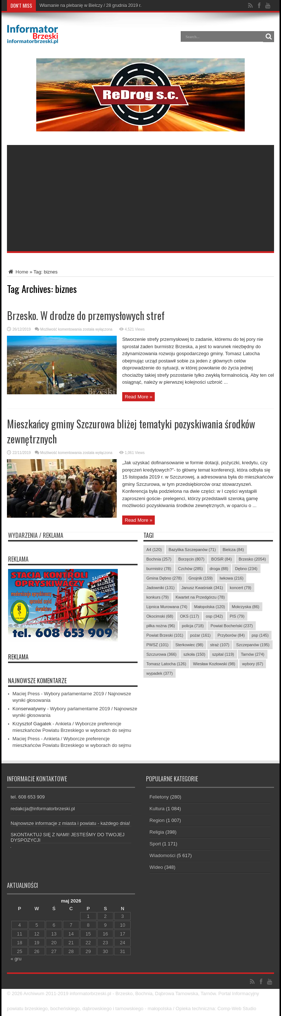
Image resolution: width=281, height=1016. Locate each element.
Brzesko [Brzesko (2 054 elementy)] (252, 559)
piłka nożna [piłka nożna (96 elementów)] (160, 626)
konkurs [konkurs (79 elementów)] (157, 597)
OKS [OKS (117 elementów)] (189, 616)
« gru (16, 958)
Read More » (138, 396)
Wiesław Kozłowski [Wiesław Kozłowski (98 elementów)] (214, 664)
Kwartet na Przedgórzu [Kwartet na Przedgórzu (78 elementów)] (200, 597)
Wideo (156, 867)
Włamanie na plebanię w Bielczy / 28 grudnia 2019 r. (91, 5)
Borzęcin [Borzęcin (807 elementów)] (191, 559)
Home (17, 272)
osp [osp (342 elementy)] (214, 616)
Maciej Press (26, 693)
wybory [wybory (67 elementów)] (252, 664)
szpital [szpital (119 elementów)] (223, 654)
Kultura (157, 808)
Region (157, 820)
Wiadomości (163, 855)
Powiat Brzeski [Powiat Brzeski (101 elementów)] (164, 635)
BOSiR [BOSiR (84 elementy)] (221, 559)
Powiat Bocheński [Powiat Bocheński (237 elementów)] (231, 626)
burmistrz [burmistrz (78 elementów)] (158, 568)
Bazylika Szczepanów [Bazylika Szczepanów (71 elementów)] (192, 549)
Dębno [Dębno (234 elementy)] (246, 568)
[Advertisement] (140, 196)
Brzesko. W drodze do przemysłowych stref (86, 315)
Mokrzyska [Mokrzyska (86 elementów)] (245, 606)
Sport (155, 843)
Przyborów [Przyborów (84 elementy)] (231, 635)
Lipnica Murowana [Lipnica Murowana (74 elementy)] (166, 606)
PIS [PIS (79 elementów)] (237, 616)
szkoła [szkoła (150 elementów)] (194, 654)
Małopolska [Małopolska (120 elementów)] (209, 606)
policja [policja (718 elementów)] (193, 626)
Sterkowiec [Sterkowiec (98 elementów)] (189, 645)
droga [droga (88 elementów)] (219, 568)
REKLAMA (18, 656)
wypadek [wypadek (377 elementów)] (159, 673)
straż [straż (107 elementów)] (219, 645)
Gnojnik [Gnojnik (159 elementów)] (200, 578)
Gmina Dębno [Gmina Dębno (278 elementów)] (164, 578)
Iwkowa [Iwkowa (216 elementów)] (231, 578)
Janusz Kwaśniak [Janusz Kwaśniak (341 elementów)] (202, 587)
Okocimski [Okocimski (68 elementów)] (159, 616)
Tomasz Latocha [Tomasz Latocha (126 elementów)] (166, 664)
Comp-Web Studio (236, 1008)
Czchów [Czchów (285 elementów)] (190, 568)
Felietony (159, 797)
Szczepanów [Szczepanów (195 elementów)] (252, 645)
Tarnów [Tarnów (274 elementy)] (252, 654)
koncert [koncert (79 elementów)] (240, 587)
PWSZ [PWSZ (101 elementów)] (157, 645)
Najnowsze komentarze (37, 680)
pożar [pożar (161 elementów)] (200, 635)
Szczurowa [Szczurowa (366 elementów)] (161, 654)
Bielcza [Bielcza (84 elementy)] (233, 549)
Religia (157, 832)
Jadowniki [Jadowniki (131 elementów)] (160, 587)
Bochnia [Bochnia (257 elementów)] (159, 559)
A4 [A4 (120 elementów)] (154, 549)
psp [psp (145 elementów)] (260, 635)
